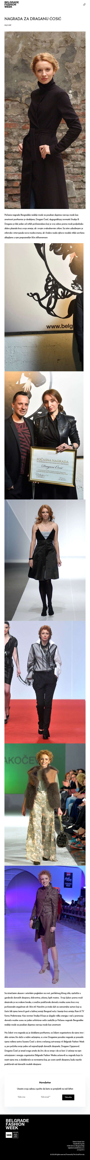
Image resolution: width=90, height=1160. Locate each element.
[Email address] (50, 1097)
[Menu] (84, 4)
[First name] (27, 1097)
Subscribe (68, 1097)
